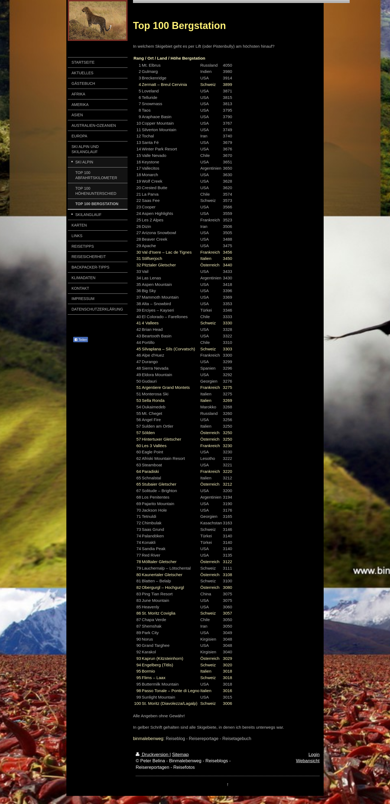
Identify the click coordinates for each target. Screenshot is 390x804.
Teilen (80, 340)
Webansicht (308, 760)
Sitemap (180, 754)
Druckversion (153, 754)
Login (314, 754)
